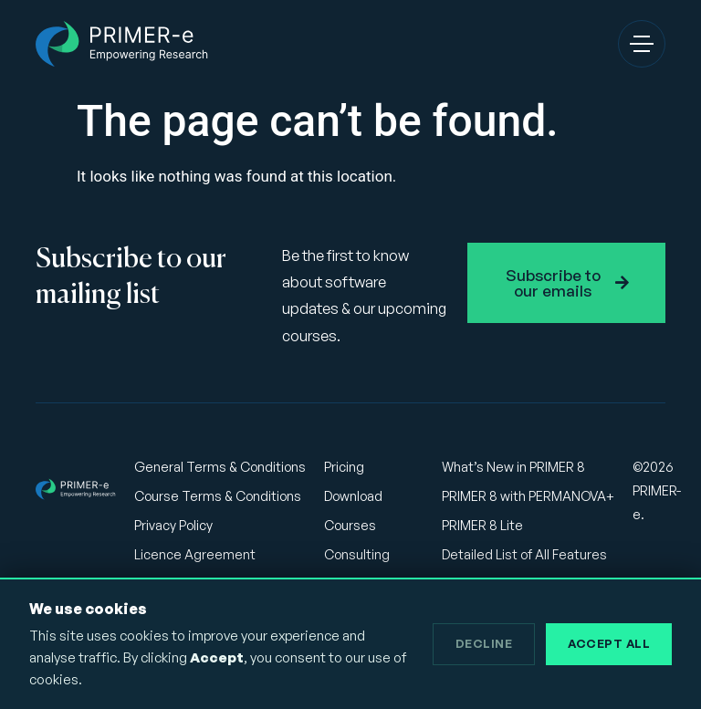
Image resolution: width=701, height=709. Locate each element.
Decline (484, 643)
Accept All (609, 643)
